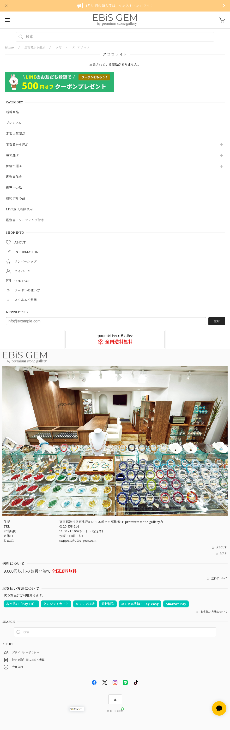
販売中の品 (14, 188)
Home (9, 47)
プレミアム (14, 123)
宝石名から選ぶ (17, 145)
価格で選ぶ (14, 166)
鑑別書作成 (14, 177)
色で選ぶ (12, 155)
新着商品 (12, 112)
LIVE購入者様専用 (19, 209)
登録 (217, 321)
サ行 (58, 47)
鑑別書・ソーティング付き (25, 220)
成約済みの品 (15, 199)
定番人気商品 (15, 134)
